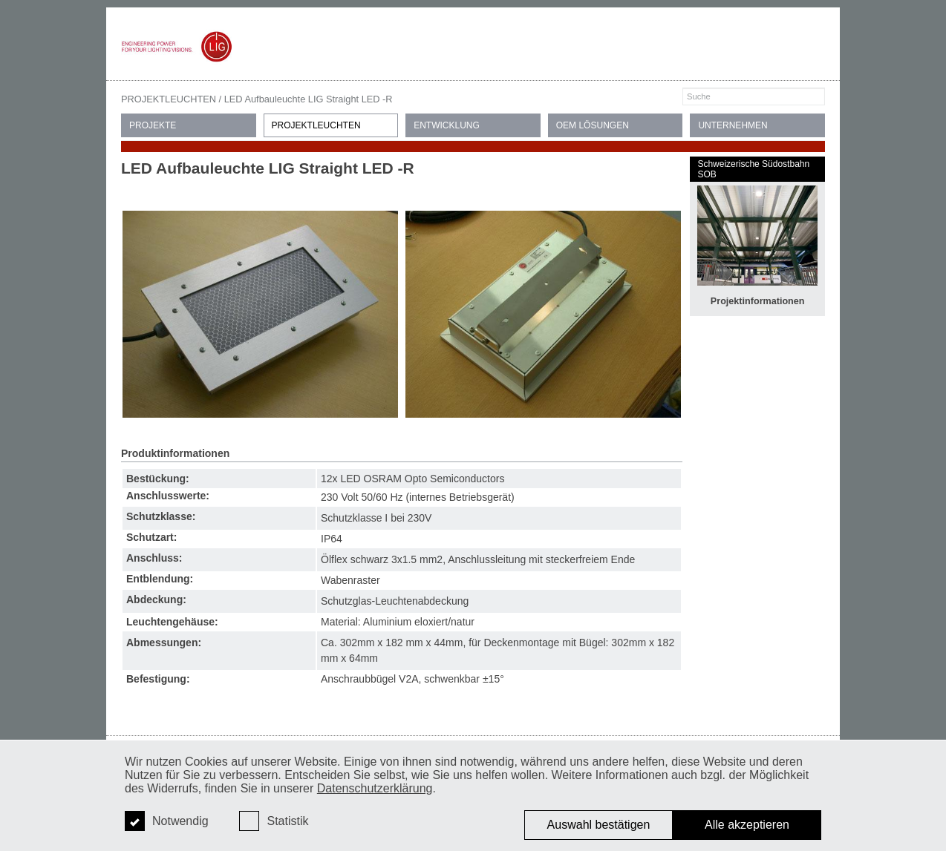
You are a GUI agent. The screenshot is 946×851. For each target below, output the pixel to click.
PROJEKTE (152, 125)
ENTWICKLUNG (447, 125)
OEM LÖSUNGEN (592, 125)
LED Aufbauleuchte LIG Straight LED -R (308, 99)
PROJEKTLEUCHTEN (168, 99)
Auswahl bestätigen (598, 824)
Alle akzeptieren (747, 824)
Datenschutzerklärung (375, 788)
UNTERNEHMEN (732, 125)
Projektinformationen (758, 301)
